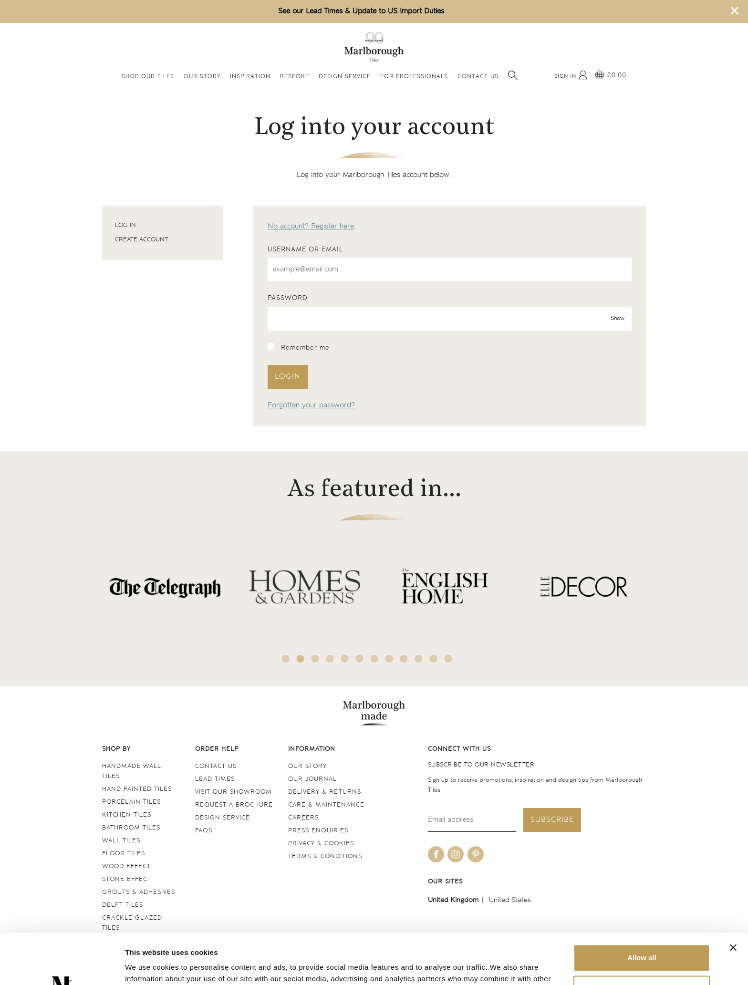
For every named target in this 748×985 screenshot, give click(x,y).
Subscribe (552, 820)
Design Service (345, 76)
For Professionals (414, 76)
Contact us (216, 766)
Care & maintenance (326, 805)
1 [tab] (286, 659)
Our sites (445, 882)
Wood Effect (126, 866)
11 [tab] (433, 659)
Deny (642, 938)
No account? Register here (311, 226)
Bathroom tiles (131, 828)
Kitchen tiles (126, 815)
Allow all (641, 907)
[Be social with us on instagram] (455, 854)
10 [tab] (419, 659)
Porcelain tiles (131, 802)
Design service (222, 818)
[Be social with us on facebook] (436, 854)
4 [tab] (330, 659)
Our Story (202, 76)
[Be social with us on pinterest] (476, 854)
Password (288, 298)
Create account (141, 240)
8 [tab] (389, 659)
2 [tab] (300, 659)
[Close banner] (733, 897)
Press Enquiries (318, 831)
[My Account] (571, 75)
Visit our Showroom (233, 792)
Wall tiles (121, 841)
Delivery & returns (324, 792)
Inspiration (250, 76)
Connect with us (459, 749)
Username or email (305, 249)
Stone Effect (126, 879)
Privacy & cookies (321, 844)
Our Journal (312, 779)
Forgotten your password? (311, 405)
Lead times (215, 779)
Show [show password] (617, 318)
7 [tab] (374, 659)
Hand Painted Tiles (137, 789)
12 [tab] (448, 659)
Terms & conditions (325, 856)
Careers (303, 818)
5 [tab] (345, 659)
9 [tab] (404, 659)
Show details (147, 966)
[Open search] (513, 75)
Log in (125, 225)
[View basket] (610, 75)
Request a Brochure (234, 805)
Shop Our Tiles (148, 76)
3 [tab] (315, 659)
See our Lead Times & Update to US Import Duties (361, 11)
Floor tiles (123, 854)
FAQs (203, 831)
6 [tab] (360, 659)
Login (288, 377)
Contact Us (478, 76)
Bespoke (294, 76)
